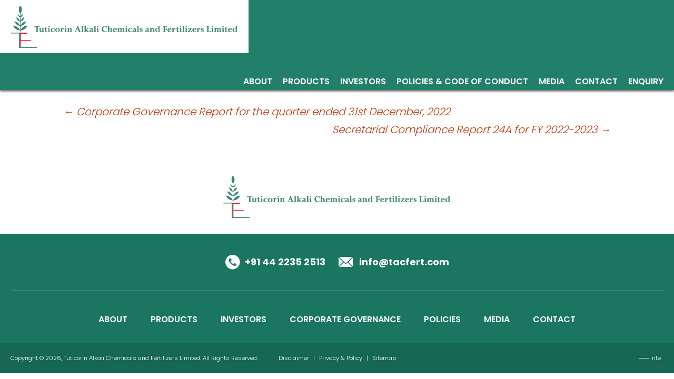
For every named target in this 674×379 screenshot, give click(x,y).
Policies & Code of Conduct (462, 82)
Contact (596, 82)
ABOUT (112, 319)
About (257, 82)
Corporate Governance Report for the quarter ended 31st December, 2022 (256, 111)
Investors (363, 82)
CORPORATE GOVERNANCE (345, 319)
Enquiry (645, 82)
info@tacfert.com (404, 261)
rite (656, 358)
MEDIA (497, 319)
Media (551, 82)
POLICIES (442, 319)
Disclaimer (294, 358)
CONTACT (554, 319)
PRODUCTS (174, 319)
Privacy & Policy (340, 358)
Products (306, 82)
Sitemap (384, 358)
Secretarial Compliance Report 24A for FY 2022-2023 (471, 129)
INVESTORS (243, 319)
